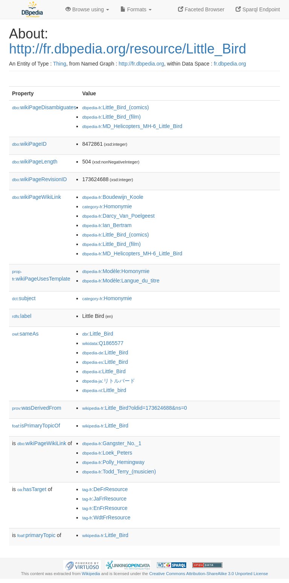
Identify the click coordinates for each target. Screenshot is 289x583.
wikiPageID (29, 144)
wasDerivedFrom (36, 408)
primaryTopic (36, 535)
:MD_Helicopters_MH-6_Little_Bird (132, 126)
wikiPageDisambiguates (44, 107)
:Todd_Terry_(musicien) (119, 472)
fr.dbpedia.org (230, 64)
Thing (59, 64)
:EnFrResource (104, 508)
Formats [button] (136, 9)
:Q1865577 (102, 343)
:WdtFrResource (106, 517)
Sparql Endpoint (258, 9)
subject (23, 298)
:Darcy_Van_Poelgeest (118, 216)
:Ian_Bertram (106, 225)
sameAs (25, 334)
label (21, 316)
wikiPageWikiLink (36, 197)
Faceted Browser (201, 9)
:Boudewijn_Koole (112, 197)
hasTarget (31, 489)
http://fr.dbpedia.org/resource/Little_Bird (127, 48)
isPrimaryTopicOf (36, 426)
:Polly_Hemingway (113, 462)
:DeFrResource (105, 489)
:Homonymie (107, 206)
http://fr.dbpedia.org (141, 64)
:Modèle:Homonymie (115, 271)
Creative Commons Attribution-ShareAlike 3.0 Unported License (208, 573)
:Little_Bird (97, 334)
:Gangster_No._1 (111, 443)
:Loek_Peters (107, 453)
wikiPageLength (35, 162)
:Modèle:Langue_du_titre (120, 281)
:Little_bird (104, 390)
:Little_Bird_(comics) (115, 107)
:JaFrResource (104, 499)
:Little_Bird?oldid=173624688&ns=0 (134, 408)
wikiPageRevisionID (39, 179)
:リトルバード (108, 381)
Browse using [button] (87, 9)
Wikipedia (91, 573)
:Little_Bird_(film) (111, 117)
